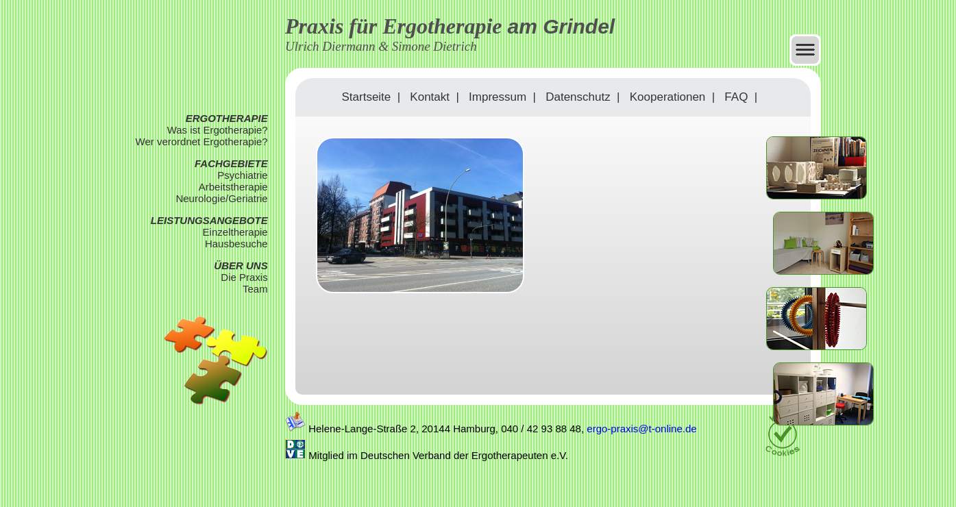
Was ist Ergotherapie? (217, 130)
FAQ (736, 96)
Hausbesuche (236, 243)
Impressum (497, 96)
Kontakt (430, 96)
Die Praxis (244, 277)
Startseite (366, 96)
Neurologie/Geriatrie (221, 198)
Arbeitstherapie (233, 187)
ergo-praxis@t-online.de (641, 428)
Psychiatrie (242, 175)
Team (255, 289)
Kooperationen (668, 96)
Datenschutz (578, 96)
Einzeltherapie (235, 232)
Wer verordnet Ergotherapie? (202, 141)
